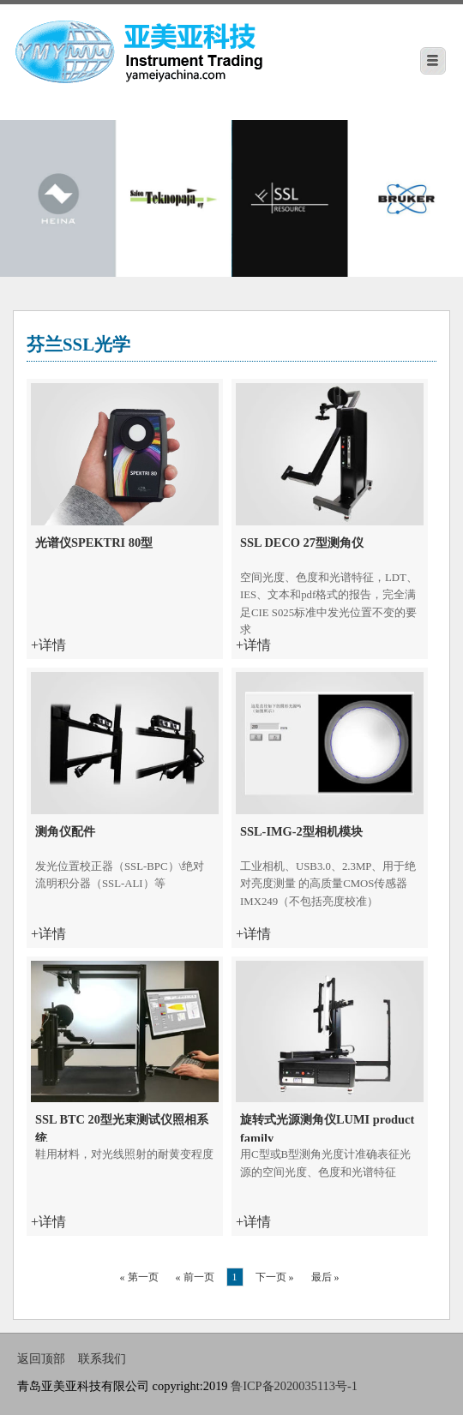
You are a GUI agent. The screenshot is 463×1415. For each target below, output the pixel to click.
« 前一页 (195, 1277)
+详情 (48, 645)
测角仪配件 (65, 831)
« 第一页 (139, 1277)
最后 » (325, 1277)
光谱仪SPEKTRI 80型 (94, 542)
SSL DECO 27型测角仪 (302, 542)
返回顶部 (41, 1358)
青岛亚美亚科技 (179, 49)
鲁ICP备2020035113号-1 (294, 1386)
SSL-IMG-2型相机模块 (301, 831)
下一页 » (275, 1277)
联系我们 (102, 1358)
